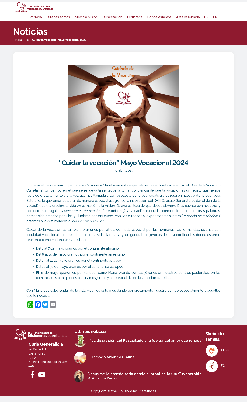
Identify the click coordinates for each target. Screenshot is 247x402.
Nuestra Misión (86, 23)
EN (215, 23)
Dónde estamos (159, 23)
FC (222, 371)
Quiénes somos (58, 23)
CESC (225, 356)
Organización (112, 23)
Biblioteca (134, 23)
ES (206, 23)
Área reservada (188, 23)
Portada (36, 23)
